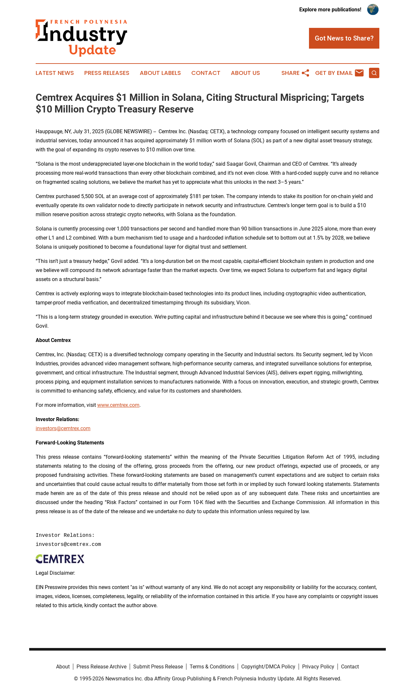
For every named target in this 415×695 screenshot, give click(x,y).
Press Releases (106, 73)
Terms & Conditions (212, 667)
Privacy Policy (318, 667)
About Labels (160, 73)
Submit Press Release (158, 667)
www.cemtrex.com (118, 405)
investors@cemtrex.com (63, 428)
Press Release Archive (101, 667)
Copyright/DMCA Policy (268, 667)
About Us (245, 73)
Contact (205, 73)
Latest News (55, 73)
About (63, 667)
